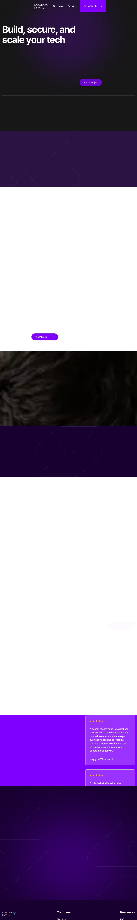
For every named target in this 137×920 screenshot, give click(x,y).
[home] (40, 6)
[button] (58, 6)
